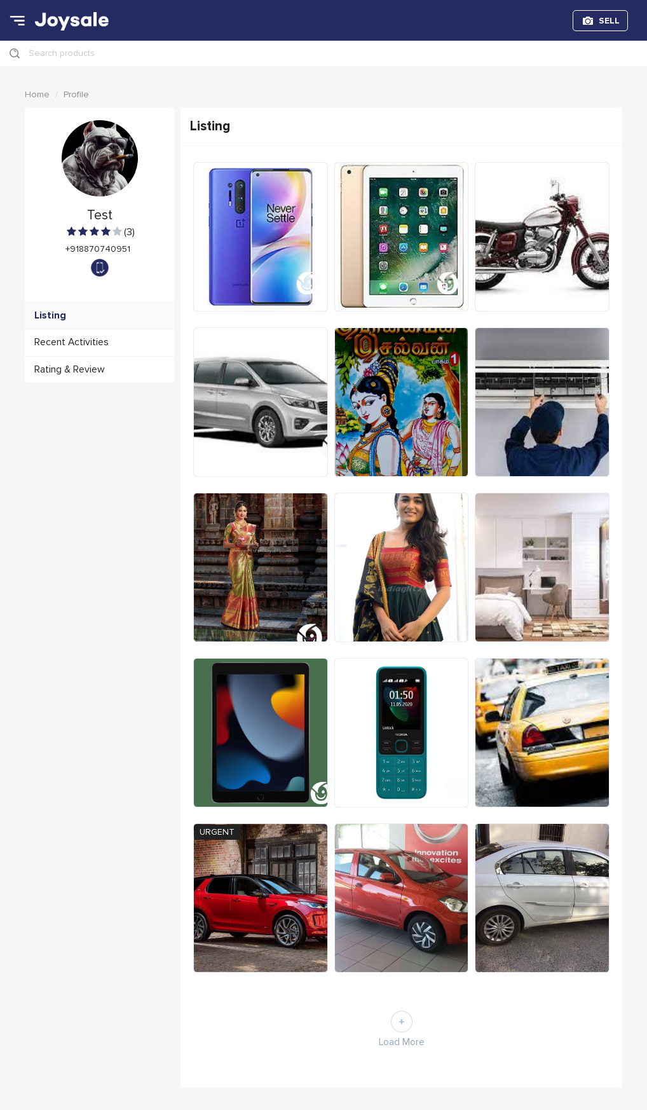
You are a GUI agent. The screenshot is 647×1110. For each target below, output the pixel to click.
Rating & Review (69, 370)
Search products (62, 53)
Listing (50, 316)
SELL (609, 20)
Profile (76, 94)
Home (37, 94)
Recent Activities (71, 342)
